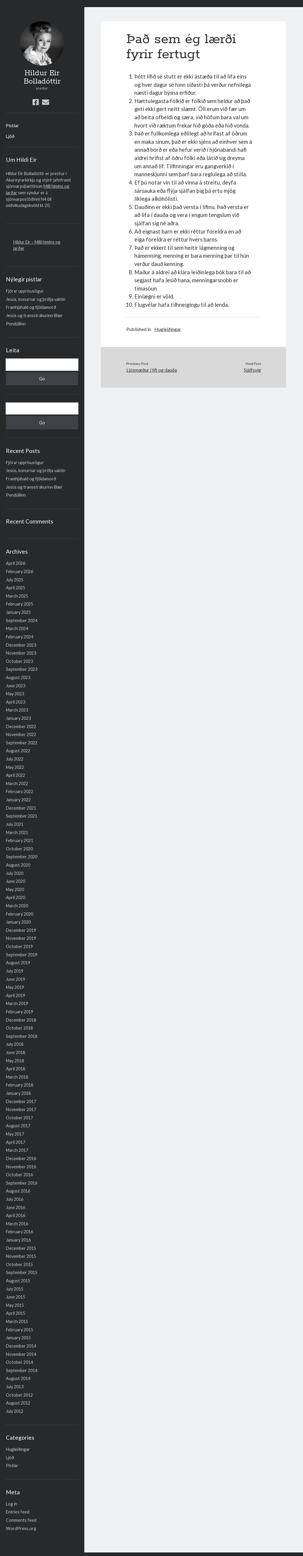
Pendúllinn (16, 323)
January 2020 (18, 921)
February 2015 (19, 1329)
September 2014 (21, 1370)
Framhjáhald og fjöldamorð (31, 307)
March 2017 (17, 1150)
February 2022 (19, 791)
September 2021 (21, 815)
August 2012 (18, 1402)
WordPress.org (21, 1528)
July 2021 (14, 824)
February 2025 (19, 603)
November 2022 (21, 734)
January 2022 (18, 799)
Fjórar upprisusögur (25, 290)
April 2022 (15, 775)
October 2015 (19, 1264)
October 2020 (19, 848)
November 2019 (21, 938)
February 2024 (19, 636)
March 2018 (17, 1076)
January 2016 (18, 1239)
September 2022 (21, 742)
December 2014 (21, 1345)
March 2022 (17, 783)
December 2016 (21, 1158)
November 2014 (21, 1354)
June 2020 (15, 881)
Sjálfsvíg (252, 370)
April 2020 (15, 897)
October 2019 (19, 946)
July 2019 (14, 970)
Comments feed (21, 1520)
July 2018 (14, 1044)
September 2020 (21, 856)
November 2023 (21, 652)
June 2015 (15, 1296)
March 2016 (17, 1223)
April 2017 (15, 1142)
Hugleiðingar (18, 1449)
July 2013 (14, 1386)
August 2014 (18, 1378)
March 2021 (17, 832)
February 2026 (19, 571)
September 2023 (21, 669)
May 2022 (15, 767)
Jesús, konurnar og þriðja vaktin (35, 299)
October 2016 (19, 1174)
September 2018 (21, 1036)
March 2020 (17, 905)
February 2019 (19, 1011)
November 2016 (21, 1166)
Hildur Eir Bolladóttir (42, 77)
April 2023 (15, 701)
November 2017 (21, 1109)
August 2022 (18, 750)
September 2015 (21, 1272)
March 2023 (17, 709)
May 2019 (15, 987)
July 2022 (14, 758)
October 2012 (19, 1394)
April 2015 (15, 1313)
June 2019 (15, 979)
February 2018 (19, 1084)
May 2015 (15, 1305)
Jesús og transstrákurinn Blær (34, 315)
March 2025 (17, 595)
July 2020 (14, 873)
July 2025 (14, 579)
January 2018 (18, 1093)
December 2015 (21, 1248)
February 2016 (19, 1231)
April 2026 (15, 563)
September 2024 (21, 620)
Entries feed (17, 1511)
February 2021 (19, 840)
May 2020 (15, 889)
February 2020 (19, 913)
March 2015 (17, 1321)
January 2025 (18, 612)
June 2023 (15, 685)
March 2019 (17, 1003)
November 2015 (21, 1256)
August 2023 (18, 677)
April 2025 (15, 587)
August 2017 (18, 1125)
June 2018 (15, 1052)
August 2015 (18, 1280)
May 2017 (15, 1133)
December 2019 (21, 930)
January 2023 (18, 718)
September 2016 (21, 1182)
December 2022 (21, 726)
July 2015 (14, 1288)
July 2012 (14, 1411)
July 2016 (14, 1199)
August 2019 (18, 962)
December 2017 (21, 1101)
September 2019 (21, 954)
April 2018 (15, 1068)
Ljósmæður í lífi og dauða (151, 370)
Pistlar (12, 125)
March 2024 (17, 628)
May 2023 (15, 693)
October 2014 (19, 1362)
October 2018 (19, 1027)
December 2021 (21, 807)
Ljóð (10, 136)
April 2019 (15, 995)
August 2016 (18, 1190)
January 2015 (18, 1337)
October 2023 (19, 661)
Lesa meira (11, 3)
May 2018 (15, 1060)
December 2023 (21, 644)
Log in (11, 1503)
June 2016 (15, 1207)
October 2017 (19, 1117)
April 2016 (15, 1215)
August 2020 (18, 864)
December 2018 (21, 1019)
